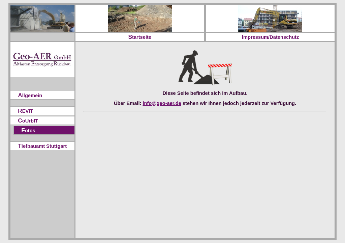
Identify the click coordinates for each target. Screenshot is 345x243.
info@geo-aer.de (162, 103)
